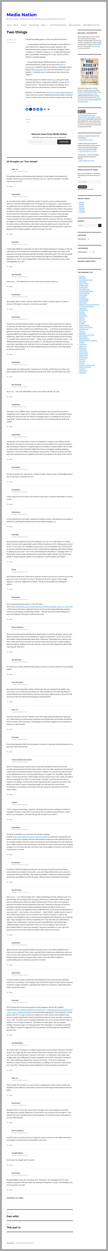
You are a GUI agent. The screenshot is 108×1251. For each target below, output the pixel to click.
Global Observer (83, 310)
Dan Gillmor (82, 297)
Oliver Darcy (82, 348)
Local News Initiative (93, 99)
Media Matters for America (86, 335)
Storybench (82, 359)
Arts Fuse (82, 276)
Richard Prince (83, 357)
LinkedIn (81, 210)
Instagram (82, 212)
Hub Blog (81, 312)
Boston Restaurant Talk (86, 280)
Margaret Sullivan (84, 325)
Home (9, 25)
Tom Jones (82, 369)
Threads (81, 206)
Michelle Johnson (84, 338)
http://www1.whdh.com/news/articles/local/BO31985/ (32, 837)
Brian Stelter (82, 282)
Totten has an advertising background (59, 92)
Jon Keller (82, 323)
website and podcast (90, 90)
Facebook (82, 202)
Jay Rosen (82, 318)
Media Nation (22, 14)
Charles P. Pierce (83, 284)
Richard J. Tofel (83, 356)
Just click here (96, 46)
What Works (82, 373)
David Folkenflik (84, 301)
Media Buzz (82, 333)
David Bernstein (83, 299)
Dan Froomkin (83, 295)
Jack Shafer (82, 314)
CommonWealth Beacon (86, 291)
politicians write (40, 70)
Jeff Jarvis (82, 320)
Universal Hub (83, 371)
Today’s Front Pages (85, 367)
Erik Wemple (82, 302)
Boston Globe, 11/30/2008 (86, 160)
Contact (23, 25)
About (16, 25)
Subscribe (64, 142)
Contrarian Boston (84, 293)
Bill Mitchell (82, 278)
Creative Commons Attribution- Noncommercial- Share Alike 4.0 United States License (89, 117)
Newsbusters (83, 344)
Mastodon (82, 208)
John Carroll (82, 321)
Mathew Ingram (83, 329)
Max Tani (82, 331)
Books (43, 25)
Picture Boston (83, 352)
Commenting (34, 25)
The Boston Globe (83, 101)
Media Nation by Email (91, 25)
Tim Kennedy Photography (86, 365)
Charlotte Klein (83, 287)
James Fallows (83, 316)
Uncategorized (11, 42)
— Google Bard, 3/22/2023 (85, 140)
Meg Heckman (83, 337)
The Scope (82, 361)
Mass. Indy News (75, 25)
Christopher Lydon (84, 289)
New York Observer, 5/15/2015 (88, 151)
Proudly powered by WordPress (25, 1243)
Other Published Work (58, 25)
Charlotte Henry (83, 285)
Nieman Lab (82, 346)
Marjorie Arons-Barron (86, 327)
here (33, 52)
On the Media (83, 350)
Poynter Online (83, 354)
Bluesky (81, 204)
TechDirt (81, 363)
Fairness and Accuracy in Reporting (89, 304)
